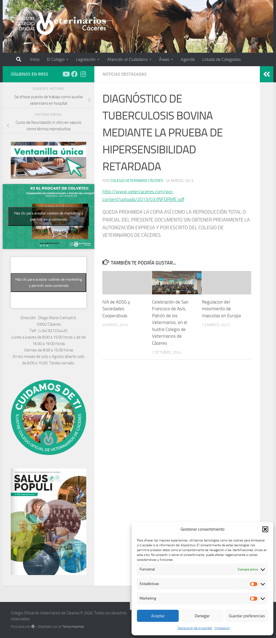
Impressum (222, 628)
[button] (265, 529)
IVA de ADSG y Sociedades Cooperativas (116, 308)
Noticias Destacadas (124, 74)
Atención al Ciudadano (127, 59)
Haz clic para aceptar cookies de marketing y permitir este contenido (48, 216)
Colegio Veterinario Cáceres (136, 180)
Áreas (164, 59)
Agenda (188, 59)
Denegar (202, 616)
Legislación (86, 59)
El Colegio (55, 59)
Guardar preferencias (247, 616)
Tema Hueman (73, 627)
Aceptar (158, 616)
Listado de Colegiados (221, 59)
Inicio (34, 59)
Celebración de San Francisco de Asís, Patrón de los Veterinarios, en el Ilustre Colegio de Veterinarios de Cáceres (170, 322)
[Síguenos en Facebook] (74, 74)
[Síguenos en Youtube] (66, 74)
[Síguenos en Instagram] (83, 74)
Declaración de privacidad (195, 628)
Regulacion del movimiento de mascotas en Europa (221, 308)
